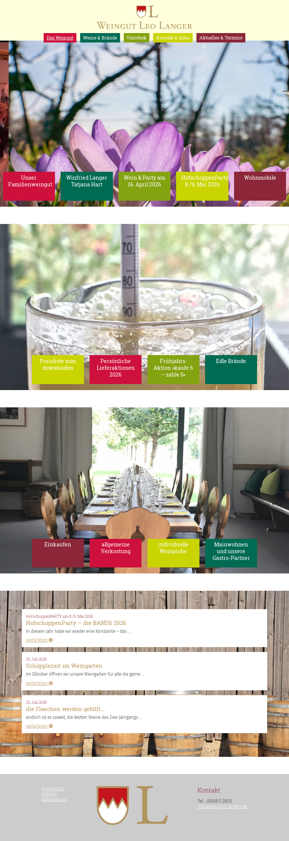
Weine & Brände (100, 38)
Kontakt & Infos (173, 38)
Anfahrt (49, 794)
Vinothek (136, 38)
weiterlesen (39, 640)
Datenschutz (54, 799)
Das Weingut (60, 38)
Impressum (52, 788)
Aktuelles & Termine (220, 38)
